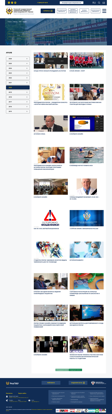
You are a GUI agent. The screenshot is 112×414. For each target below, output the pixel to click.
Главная (10, 21)
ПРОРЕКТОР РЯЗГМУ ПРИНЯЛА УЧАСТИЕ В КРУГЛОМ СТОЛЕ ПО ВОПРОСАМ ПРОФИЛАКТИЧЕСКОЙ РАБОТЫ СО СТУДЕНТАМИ (86, 356)
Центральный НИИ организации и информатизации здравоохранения (97, 393)
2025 (10, 63)
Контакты (9, 393)
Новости (15, 21)
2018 (10, 97)
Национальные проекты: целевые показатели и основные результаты (78, 397)
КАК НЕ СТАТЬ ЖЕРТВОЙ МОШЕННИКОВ (46, 228)
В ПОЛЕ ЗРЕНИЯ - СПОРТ (77, 71)
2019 (10, 92)
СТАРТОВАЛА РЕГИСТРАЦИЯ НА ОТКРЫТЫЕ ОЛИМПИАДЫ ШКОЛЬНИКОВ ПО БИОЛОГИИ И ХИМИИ (85, 293)
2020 (20, 21)
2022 (10, 78)
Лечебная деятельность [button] (84, 11)
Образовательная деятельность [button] (61, 11)
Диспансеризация (74, 399)
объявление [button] (43, 32)
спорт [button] (68, 35)
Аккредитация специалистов (71, 2)
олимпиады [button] (43, 35)
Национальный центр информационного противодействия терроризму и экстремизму (97, 399)
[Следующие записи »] (75, 370)
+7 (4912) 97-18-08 (22, 401)
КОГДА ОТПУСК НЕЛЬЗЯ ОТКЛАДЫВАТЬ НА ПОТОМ (50, 71)
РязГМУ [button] (43, 38)
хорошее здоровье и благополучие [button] (92, 32)
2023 (10, 73)
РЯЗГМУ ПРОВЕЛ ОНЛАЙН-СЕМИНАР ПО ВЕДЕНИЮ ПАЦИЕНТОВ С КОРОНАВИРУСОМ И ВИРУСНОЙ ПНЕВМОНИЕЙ (50, 325)
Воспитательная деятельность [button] (96, 11)
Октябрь (25, 21)
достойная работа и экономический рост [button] (68, 38)
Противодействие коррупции (76, 401)
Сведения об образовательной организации (23, 14)
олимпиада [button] (19, 38)
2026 (10, 59)
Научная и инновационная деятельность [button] (73, 11)
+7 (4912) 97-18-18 (42, 2)
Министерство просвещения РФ (58, 396)
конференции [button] (67, 32)
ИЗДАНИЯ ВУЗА (78, 383)
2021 (10, 82)
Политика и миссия (56, 401)
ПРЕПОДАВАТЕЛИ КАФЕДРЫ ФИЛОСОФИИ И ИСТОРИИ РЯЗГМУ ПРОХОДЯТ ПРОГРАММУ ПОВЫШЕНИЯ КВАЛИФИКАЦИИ (48, 167)
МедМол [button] (18, 35)
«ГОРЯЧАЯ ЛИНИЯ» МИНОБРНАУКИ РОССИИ (84, 228)
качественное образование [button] (18, 32)
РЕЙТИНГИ (51, 383)
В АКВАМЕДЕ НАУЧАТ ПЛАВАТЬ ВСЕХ (81, 165)
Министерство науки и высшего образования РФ (58, 393)
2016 (10, 106)
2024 (10, 68)
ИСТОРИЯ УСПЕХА (39, 134)
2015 (10, 111)
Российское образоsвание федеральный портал (57, 399)
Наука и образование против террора (97, 396)
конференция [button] (92, 35)
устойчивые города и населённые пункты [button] (92, 38)
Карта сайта (22, 393)
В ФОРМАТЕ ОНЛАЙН (76, 134)
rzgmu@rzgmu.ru (35, 401)
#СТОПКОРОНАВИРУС (76, 260)
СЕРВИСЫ (47, 11)
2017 (10, 102)
